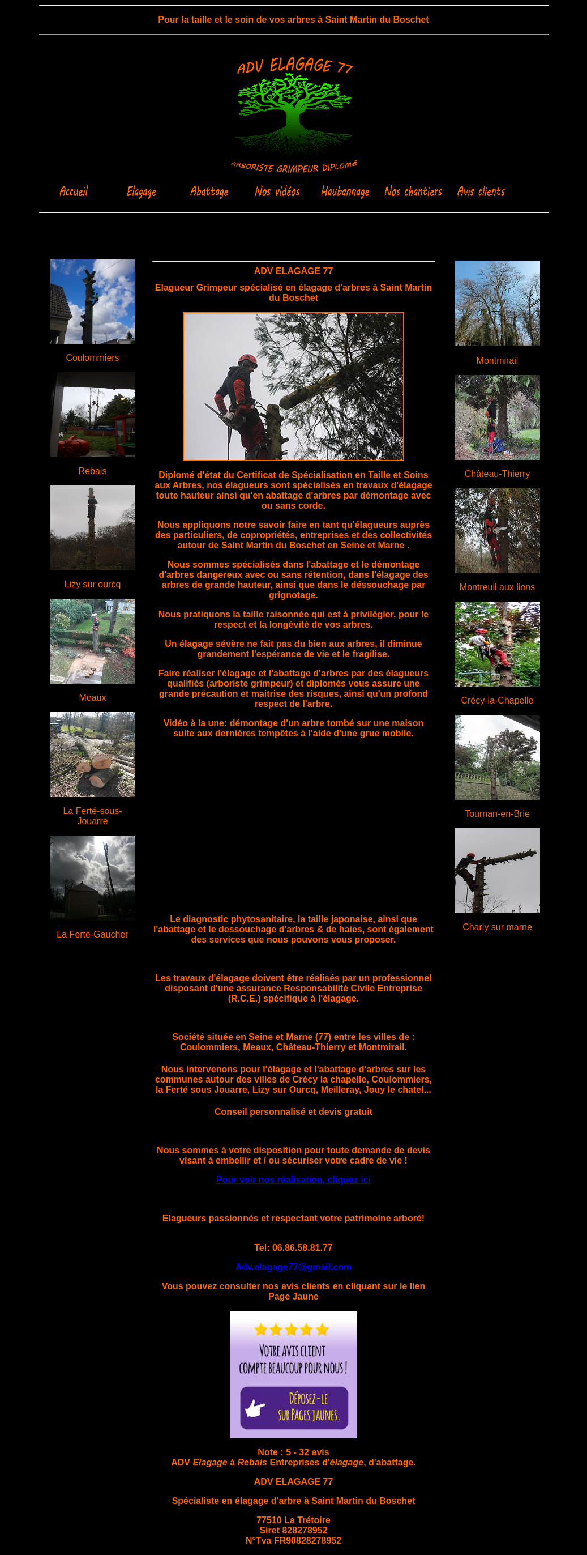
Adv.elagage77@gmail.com (293, 1267)
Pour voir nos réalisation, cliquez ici (293, 1180)
